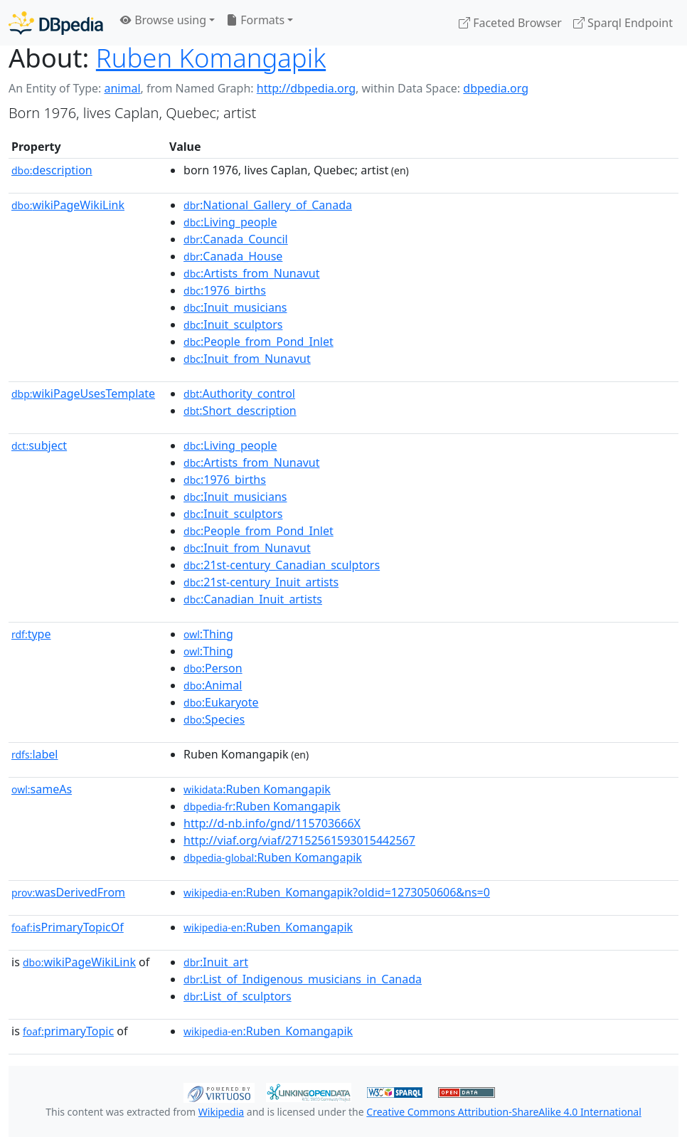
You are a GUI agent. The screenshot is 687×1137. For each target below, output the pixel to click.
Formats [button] (255, 20)
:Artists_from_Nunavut (251, 273)
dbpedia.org (495, 88)
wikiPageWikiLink (67, 205)
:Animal (212, 685)
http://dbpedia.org (306, 88)
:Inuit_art (215, 962)
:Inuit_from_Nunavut (247, 358)
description (51, 170)
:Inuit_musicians (235, 307)
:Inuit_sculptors (232, 324)
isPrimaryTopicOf (67, 927)
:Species (214, 719)
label (34, 754)
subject (39, 445)
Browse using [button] (163, 20)
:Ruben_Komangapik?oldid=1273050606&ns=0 (336, 892)
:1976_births (224, 290)
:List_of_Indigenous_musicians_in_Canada (302, 979)
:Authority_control (239, 393)
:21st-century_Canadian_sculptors (281, 565)
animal (122, 88)
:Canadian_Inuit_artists (252, 599)
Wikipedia (221, 1112)
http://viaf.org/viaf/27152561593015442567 (299, 840)
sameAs (41, 789)
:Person (213, 668)
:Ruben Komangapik (257, 789)
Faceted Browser (510, 23)
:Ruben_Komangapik (268, 927)
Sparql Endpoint (623, 23)
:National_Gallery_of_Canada (267, 205)
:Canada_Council (235, 239)
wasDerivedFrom (68, 892)
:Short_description (240, 410)
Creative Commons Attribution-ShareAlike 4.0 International (503, 1112)
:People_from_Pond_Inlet (258, 341)
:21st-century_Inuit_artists (261, 582)
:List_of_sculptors (237, 996)
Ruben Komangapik (211, 57)
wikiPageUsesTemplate (83, 393)
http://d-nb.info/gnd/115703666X (272, 823)
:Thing (208, 634)
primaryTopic (68, 1031)
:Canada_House (232, 256)
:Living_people (230, 222)
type (31, 634)
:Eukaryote (221, 702)
